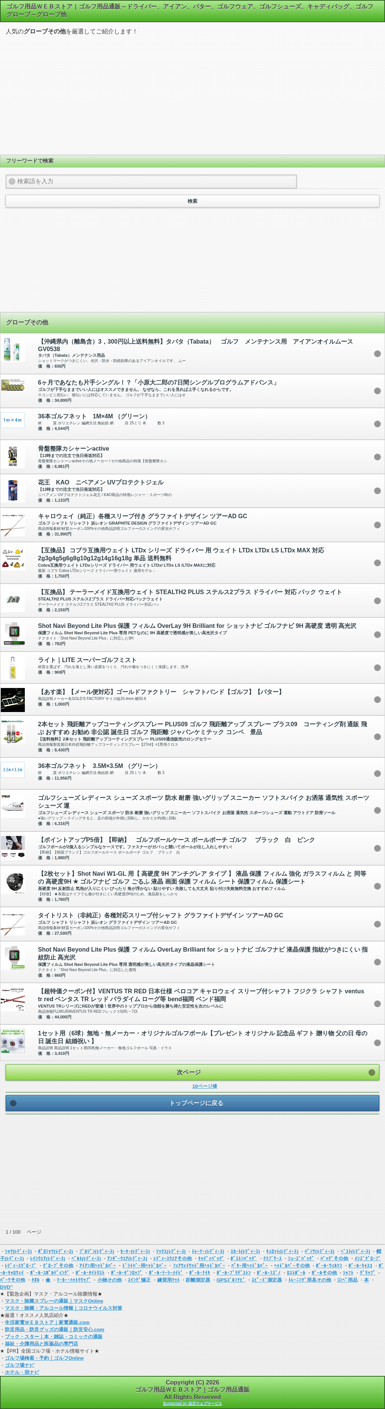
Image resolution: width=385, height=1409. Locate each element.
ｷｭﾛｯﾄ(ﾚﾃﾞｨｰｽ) (282, 1251)
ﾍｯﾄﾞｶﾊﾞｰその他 (292, 1266)
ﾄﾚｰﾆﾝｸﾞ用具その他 (309, 1280)
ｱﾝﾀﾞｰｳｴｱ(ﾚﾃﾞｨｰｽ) (127, 1258)
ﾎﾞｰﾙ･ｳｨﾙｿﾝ (329, 1266)
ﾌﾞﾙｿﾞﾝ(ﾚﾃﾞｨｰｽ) (96, 1251)
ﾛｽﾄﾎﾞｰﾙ (296, 1273)
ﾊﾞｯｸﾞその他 (334, 1258)
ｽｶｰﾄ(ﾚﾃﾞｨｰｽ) (245, 1251)
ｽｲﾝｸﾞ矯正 (139, 1280)
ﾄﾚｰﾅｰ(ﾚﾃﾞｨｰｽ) (208, 1251)
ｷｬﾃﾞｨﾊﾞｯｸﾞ (211, 1258)
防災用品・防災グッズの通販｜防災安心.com (54, 1329)
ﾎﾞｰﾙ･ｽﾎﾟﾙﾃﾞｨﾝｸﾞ (50, 1273)
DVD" (6, 1287)
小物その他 (109, 1280)
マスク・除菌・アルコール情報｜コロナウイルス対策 (63, 1308)
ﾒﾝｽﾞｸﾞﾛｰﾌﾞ (368, 1258)
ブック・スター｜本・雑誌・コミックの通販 (54, 1337)
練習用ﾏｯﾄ (168, 1280)
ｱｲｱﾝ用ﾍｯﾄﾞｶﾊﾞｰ (97, 1266)
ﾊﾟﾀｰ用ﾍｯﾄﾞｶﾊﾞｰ (249, 1266)
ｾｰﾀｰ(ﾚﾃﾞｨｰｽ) (135, 1251)
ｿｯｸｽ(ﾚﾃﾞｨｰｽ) (171, 1251)
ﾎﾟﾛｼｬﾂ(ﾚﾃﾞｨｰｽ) (55, 1251)
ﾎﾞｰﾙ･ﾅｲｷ (199, 1273)
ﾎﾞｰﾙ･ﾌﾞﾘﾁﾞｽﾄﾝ (234, 1273)
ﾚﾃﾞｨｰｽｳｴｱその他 (172, 1258)
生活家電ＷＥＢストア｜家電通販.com (47, 1322)
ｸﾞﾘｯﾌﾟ (368, 1273)
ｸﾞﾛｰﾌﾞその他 (58, 1266)
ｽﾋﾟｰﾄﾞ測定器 (267, 1280)
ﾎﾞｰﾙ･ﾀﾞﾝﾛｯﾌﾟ (126, 1273)
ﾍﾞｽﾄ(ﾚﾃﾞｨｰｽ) (355, 1251)
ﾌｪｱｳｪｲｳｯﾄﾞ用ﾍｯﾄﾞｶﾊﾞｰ (199, 1266)
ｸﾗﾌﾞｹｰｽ (272, 1258)
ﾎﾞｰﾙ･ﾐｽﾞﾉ (268, 1273)
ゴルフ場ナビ (19, 1365)
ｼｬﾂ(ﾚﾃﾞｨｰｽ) (18, 1251)
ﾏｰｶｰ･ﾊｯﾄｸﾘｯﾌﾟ (74, 1280)
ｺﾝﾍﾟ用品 (347, 1280)
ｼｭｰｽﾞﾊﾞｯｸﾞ (301, 1258)
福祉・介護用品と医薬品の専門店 (41, 1344)
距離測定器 (198, 1280)
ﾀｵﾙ (35, 1280)
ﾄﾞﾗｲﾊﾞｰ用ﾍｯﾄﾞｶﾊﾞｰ (144, 1266)
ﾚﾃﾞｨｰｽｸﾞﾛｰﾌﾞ (20, 1266)
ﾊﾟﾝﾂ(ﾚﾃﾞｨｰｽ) (319, 1251)
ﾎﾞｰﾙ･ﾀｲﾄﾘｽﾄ (90, 1273)
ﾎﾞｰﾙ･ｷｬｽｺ (360, 1266)
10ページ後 (204, 1086)
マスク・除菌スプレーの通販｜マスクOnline (54, 1301)
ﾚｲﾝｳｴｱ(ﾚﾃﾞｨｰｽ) (47, 1258)
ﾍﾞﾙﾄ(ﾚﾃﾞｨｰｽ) (86, 1258)
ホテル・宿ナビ (22, 1372)
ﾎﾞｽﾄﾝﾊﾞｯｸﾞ (243, 1258)
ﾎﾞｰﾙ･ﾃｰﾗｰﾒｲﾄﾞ (166, 1273)
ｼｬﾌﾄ (348, 1273)
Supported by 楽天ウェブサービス (192, 1403)
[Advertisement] (192, 93)
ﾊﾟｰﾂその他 (12, 1280)
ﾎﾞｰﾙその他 (324, 1273)
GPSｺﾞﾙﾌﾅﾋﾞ (231, 1280)
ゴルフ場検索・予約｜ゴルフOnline (44, 1358)
